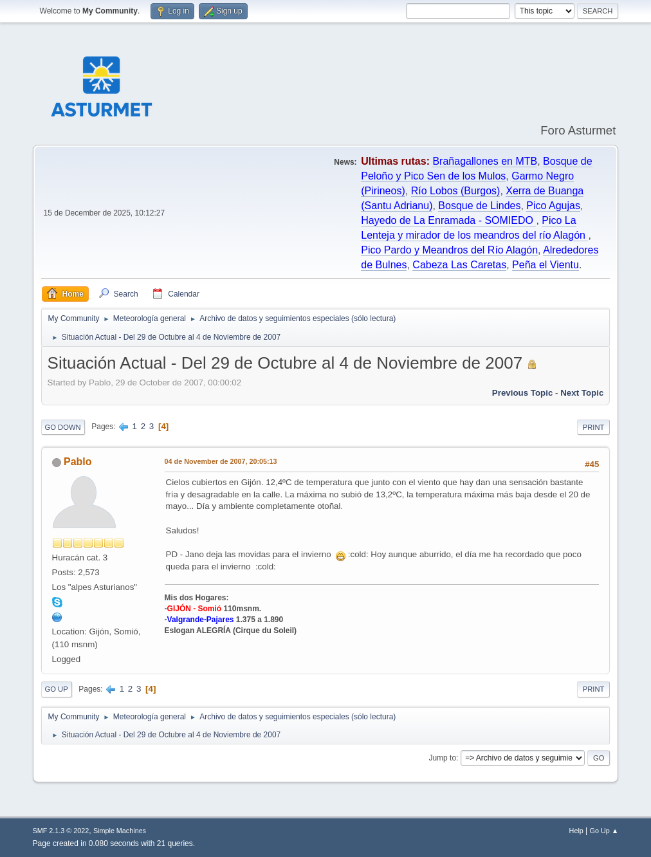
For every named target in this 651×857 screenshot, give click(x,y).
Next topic (581, 393)
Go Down (63, 427)
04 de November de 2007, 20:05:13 (221, 461)
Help (576, 830)
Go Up (56, 689)
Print (594, 427)
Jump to (442, 757)
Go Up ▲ (604, 830)
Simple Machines (119, 830)
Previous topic (522, 393)
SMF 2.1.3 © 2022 (61, 830)
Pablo (78, 461)
